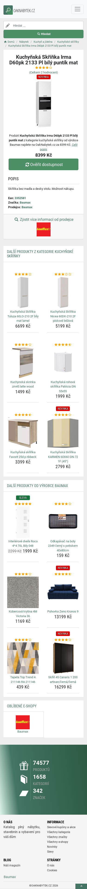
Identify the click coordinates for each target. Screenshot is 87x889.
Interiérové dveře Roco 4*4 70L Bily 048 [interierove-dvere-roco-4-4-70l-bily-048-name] (23, 544)
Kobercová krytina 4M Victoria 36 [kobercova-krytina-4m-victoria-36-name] (23, 614)
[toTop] (81, 886)
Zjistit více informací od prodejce (43, 226)
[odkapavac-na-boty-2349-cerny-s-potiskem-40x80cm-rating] (63, 504)
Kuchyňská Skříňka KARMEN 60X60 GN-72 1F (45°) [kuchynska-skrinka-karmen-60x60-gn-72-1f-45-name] (63, 456)
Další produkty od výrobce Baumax (37, 486)
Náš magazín (11, 865)
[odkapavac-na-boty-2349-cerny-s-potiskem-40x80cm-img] (63, 522)
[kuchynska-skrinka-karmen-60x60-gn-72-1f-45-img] (63, 433)
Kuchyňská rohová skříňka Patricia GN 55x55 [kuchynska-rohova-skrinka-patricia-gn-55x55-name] (63, 386)
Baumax (25, 202)
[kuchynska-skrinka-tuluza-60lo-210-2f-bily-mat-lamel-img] (23, 292)
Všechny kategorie (58, 832)
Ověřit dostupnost (43, 164)
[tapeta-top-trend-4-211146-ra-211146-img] (23, 658)
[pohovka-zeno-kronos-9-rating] (63, 574)
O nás (50, 865)
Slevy (50, 851)
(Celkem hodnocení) (43, 72)
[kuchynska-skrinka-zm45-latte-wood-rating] (23, 344)
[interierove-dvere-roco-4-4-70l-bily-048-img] (23, 522)
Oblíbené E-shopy (21, 706)
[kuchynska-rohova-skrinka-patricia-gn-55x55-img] (63, 363)
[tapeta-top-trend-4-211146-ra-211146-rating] (23, 640)
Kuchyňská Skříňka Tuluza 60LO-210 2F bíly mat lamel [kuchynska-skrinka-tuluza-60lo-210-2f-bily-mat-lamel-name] (23, 316)
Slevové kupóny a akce (61, 827)
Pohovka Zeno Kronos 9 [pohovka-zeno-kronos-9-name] (62, 611)
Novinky (52, 846)
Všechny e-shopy (57, 842)
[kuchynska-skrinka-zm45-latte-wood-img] (23, 363)
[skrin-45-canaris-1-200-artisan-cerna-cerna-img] (63, 658)
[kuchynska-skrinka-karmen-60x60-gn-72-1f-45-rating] (63, 415)
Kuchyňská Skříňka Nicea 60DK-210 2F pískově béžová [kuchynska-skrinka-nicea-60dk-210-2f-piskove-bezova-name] (63, 316)
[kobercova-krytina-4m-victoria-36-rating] (23, 574)
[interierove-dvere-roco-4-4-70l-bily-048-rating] (23, 504)
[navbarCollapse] (77, 9)
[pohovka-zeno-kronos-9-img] (63, 592)
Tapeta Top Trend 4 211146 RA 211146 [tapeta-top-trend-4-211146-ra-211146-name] (22, 679)
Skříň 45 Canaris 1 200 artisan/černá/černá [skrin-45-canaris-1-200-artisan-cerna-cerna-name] (62, 679)
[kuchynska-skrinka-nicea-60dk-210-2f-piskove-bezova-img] (63, 292)
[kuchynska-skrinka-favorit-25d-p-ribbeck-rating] (23, 415)
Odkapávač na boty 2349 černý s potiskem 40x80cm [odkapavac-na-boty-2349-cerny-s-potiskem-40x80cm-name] (63, 546)
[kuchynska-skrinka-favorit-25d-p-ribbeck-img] (23, 433)
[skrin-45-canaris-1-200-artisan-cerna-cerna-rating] (63, 640)
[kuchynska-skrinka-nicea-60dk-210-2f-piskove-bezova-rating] (63, 274)
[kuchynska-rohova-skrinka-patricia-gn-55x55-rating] (63, 344)
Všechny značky (57, 837)
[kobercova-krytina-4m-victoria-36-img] (23, 592)
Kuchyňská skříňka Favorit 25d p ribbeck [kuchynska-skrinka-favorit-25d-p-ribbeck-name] (22, 454)
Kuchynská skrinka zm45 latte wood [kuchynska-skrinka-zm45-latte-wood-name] (22, 384)
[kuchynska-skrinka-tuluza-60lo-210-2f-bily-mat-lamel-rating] (23, 274)
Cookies (52, 870)
